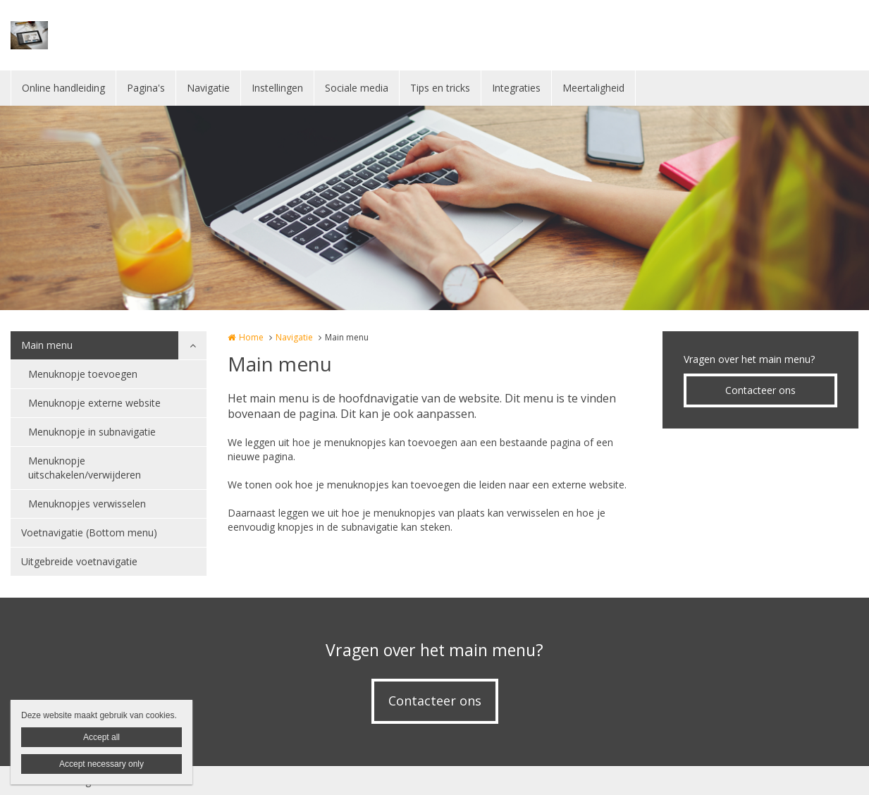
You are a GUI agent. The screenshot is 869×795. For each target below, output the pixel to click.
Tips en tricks (440, 87)
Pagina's (146, 87)
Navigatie (208, 87)
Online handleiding (63, 87)
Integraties (516, 87)
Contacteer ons (760, 390)
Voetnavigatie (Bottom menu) (89, 532)
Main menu (47, 345)
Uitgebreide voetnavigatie (79, 561)
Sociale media (356, 87)
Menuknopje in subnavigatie (92, 431)
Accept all (101, 737)
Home (251, 337)
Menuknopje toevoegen (82, 374)
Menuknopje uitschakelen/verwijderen (84, 467)
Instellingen (277, 87)
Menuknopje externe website (94, 402)
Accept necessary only (101, 764)
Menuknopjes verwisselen (87, 503)
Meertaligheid (593, 87)
